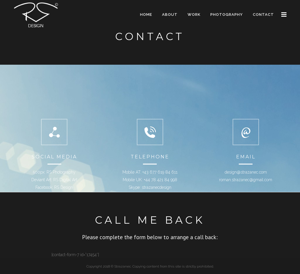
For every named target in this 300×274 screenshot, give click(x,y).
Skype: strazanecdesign (150, 187)
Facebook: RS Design (54, 187)
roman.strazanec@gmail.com (245, 179)
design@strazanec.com (246, 172)
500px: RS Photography (54, 172)
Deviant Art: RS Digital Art (54, 179)
